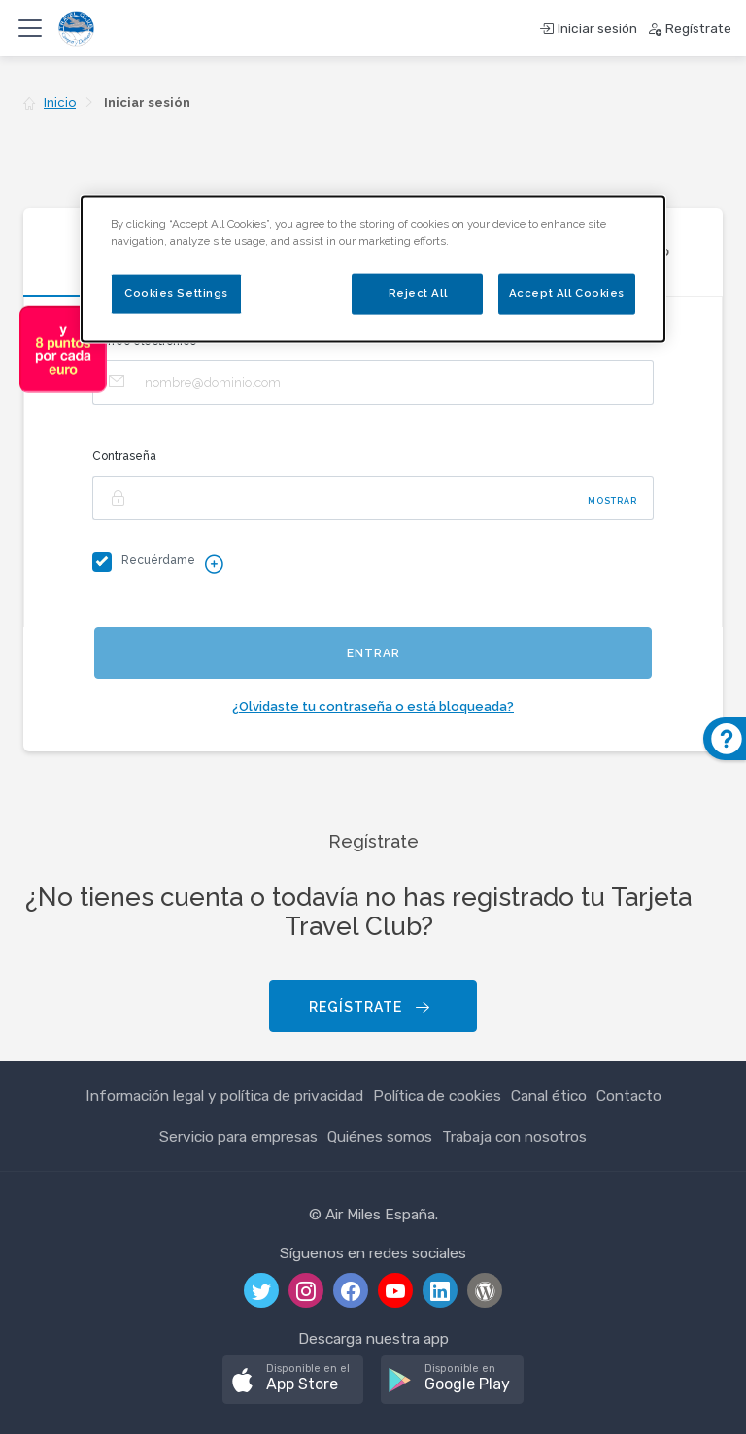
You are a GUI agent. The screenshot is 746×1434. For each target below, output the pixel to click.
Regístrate (370, 1007)
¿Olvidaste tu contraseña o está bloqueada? (373, 706)
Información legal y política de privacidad (224, 1095)
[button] (292, 1379)
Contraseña (124, 456)
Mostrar (612, 501)
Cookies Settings (176, 292)
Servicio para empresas (238, 1136)
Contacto (628, 1095)
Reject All (418, 292)
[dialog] (373, 268)
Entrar (373, 653)
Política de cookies (437, 1095)
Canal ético (549, 1095)
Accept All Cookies (567, 292)
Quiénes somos (379, 1136)
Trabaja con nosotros (514, 1136)
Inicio (60, 102)
